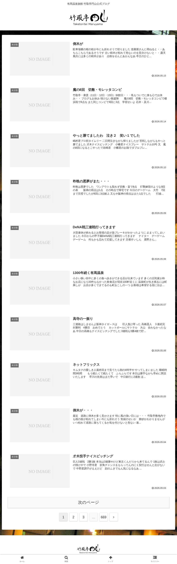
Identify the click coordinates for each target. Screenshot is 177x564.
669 (103, 518)
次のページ (88, 503)
